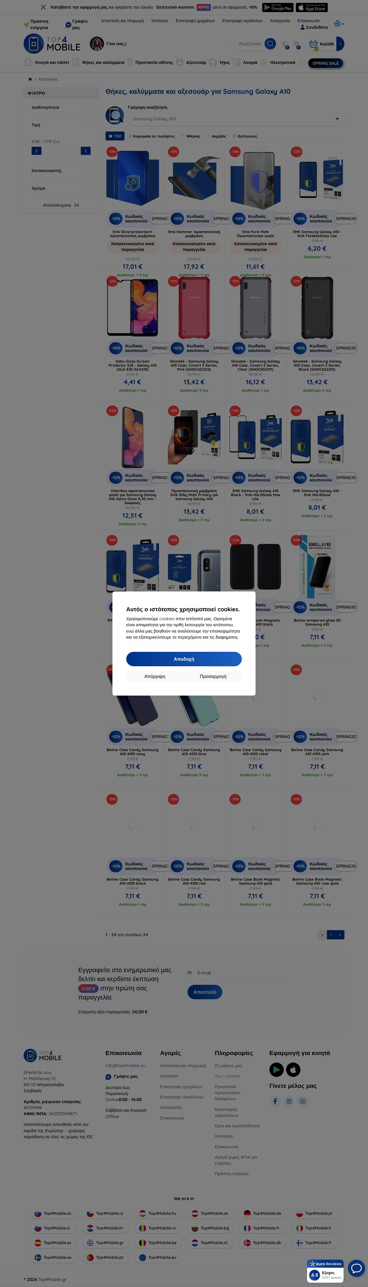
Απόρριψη (154, 676)
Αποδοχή (184, 659)
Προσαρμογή (213, 676)
